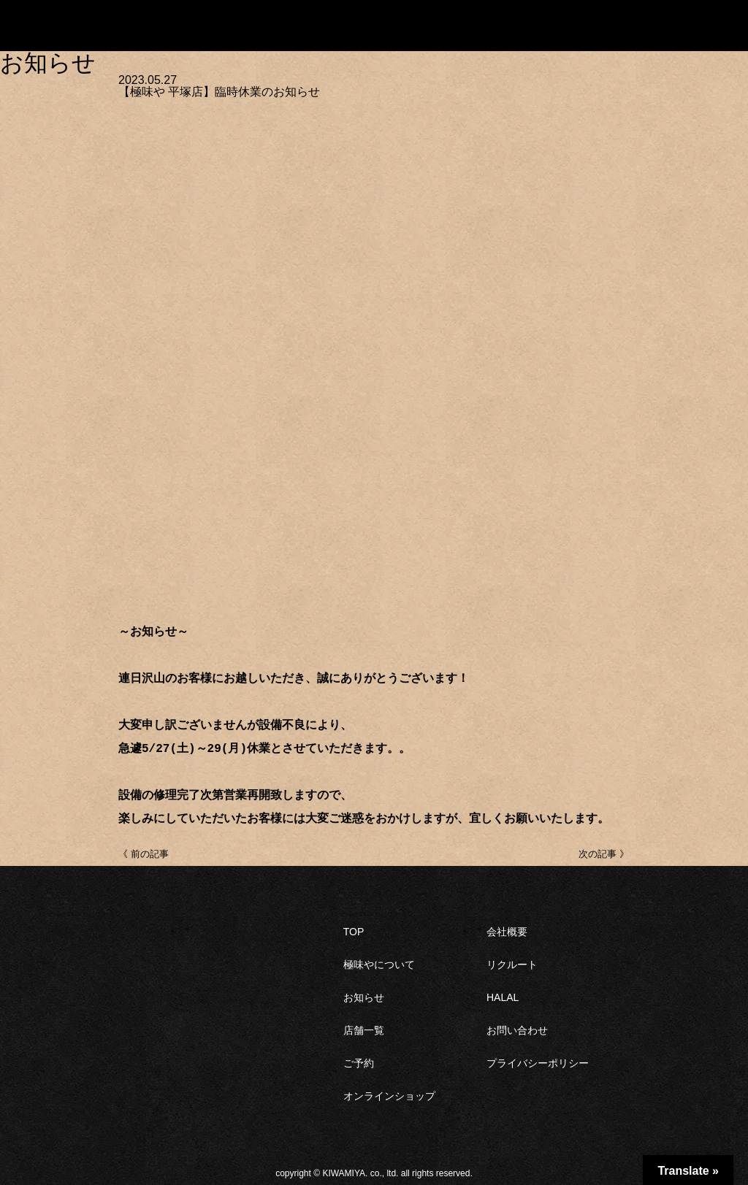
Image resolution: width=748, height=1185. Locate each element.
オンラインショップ (389, 1096)
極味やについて (379, 964)
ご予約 (358, 1063)
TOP (354, 931)
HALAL (502, 997)
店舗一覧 (363, 1030)
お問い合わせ (517, 1030)
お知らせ (363, 997)
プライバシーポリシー (537, 1063)
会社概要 (506, 931)
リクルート (512, 964)
